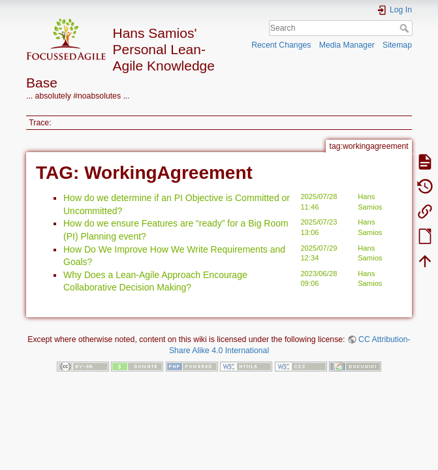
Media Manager (347, 45)
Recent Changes (281, 45)
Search (405, 28)
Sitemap (397, 45)
